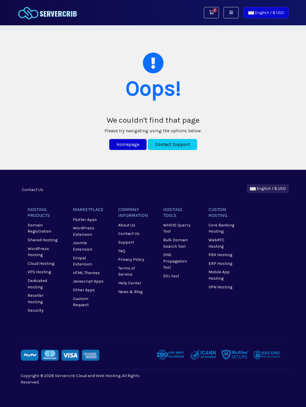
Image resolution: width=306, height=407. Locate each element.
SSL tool (171, 276)
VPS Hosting (39, 271)
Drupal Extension (82, 261)
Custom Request (81, 302)
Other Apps (84, 290)
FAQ (121, 251)
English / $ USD (266, 12)
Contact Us (32, 189)
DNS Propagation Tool (175, 261)
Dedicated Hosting (37, 284)
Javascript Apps (88, 281)
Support (126, 242)
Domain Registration (39, 228)
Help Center (129, 283)
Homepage (127, 144)
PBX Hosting (220, 254)
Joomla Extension (82, 246)
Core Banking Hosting (221, 228)
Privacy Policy (131, 259)
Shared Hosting (42, 240)
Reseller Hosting (36, 298)
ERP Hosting (220, 263)
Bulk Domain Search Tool (175, 243)
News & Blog (130, 291)
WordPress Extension (83, 231)
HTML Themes (86, 272)
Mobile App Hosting (219, 275)
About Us (126, 225)
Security (36, 310)
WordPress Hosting (38, 252)
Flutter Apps (85, 219)
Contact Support (172, 144)
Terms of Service (126, 271)
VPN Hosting (220, 287)
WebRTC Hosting (216, 243)
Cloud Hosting (41, 263)
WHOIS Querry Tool (176, 228)
